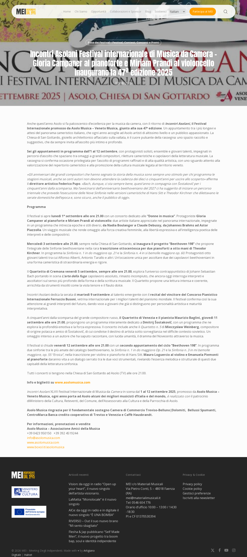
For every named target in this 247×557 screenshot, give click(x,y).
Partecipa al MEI (203, 11)
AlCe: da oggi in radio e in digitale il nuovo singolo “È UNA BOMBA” (94, 512)
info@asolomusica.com (43, 438)
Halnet (28, 555)
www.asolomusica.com (72, 382)
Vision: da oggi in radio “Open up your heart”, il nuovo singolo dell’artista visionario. (92, 488)
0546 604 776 (141, 502)
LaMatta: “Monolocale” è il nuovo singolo (92, 501)
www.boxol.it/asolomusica (45, 447)
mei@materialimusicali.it (143, 498)
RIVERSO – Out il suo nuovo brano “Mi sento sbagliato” (93, 523)
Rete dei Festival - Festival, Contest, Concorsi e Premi (123, 42)
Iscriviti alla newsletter (199, 498)
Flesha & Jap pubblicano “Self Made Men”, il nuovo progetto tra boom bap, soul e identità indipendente (94, 536)
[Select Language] (177, 11)
